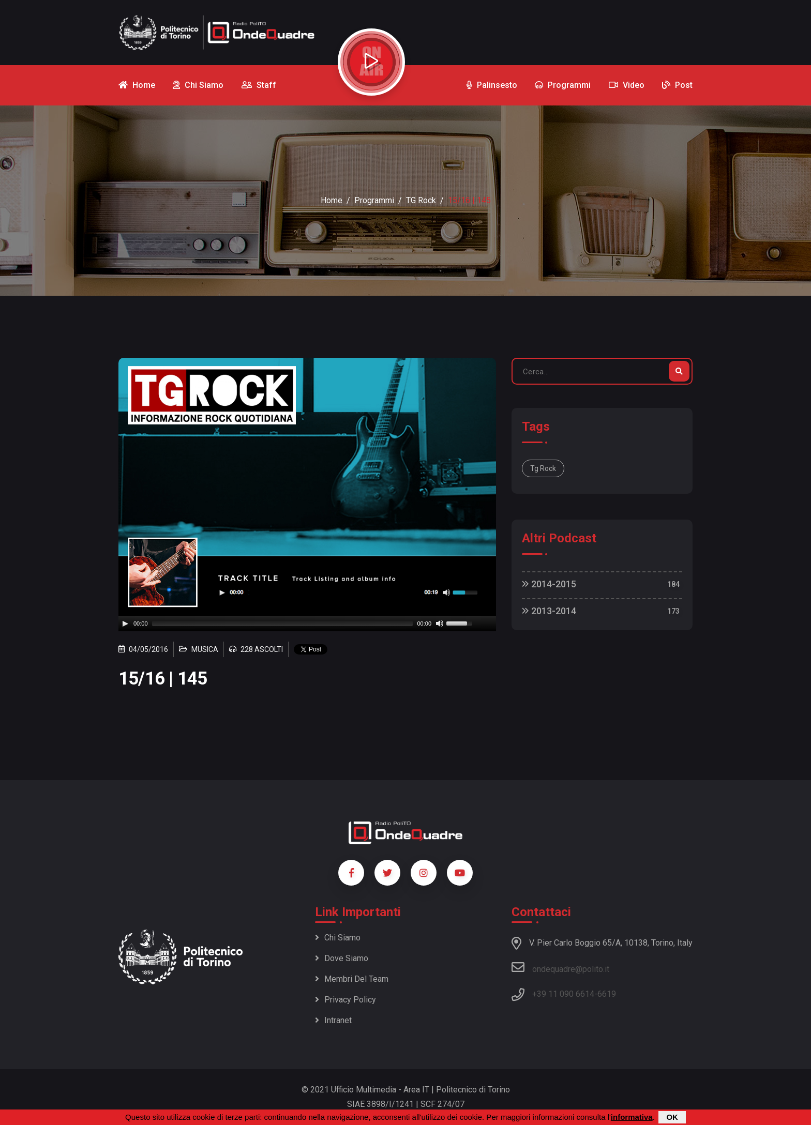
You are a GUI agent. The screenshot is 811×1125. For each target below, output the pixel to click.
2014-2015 (549, 584)
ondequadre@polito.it (560, 967)
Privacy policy (345, 1000)
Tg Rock (543, 468)
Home (331, 200)
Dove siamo (341, 958)
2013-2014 (549, 610)
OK (672, 1117)
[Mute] (439, 623)
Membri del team (351, 979)
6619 (606, 994)
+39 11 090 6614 (563, 994)
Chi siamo (338, 937)
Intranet (333, 1020)
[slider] (282, 623)
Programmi (374, 200)
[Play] (125, 623)
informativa (632, 1117)
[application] (307, 623)
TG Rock (421, 200)
